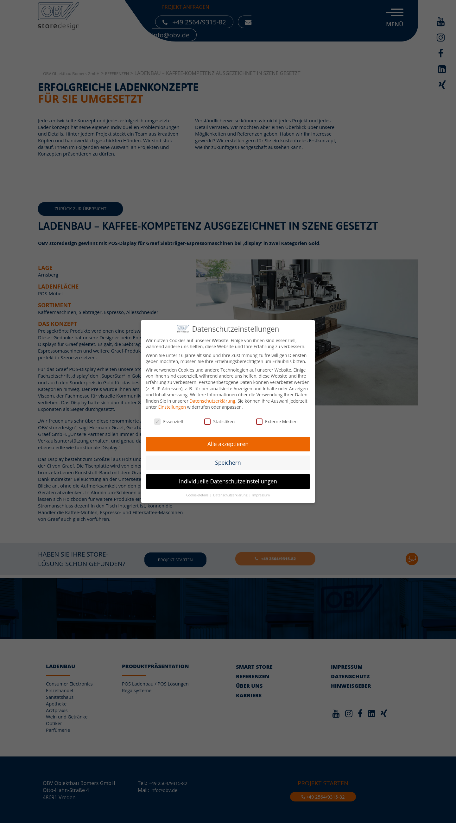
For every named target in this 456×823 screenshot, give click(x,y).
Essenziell (168, 419)
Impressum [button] (261, 492)
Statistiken (219, 419)
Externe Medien (277, 419)
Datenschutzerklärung (212, 398)
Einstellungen (172, 405)
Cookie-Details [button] (197, 492)
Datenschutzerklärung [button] (230, 492)
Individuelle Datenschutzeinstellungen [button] (228, 478)
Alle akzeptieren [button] (228, 441)
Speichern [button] (228, 460)
